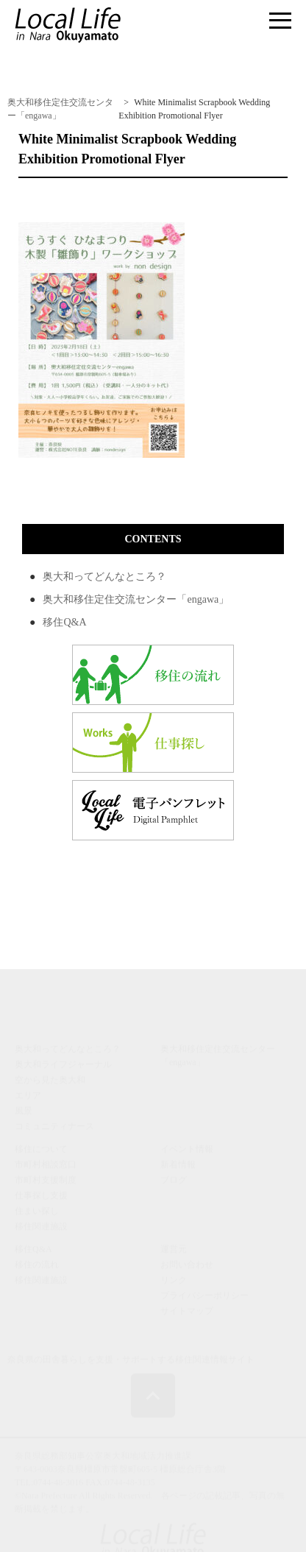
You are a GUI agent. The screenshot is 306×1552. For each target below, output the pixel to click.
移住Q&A (64, 622)
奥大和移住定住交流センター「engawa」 (136, 599)
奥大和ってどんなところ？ (104, 576)
